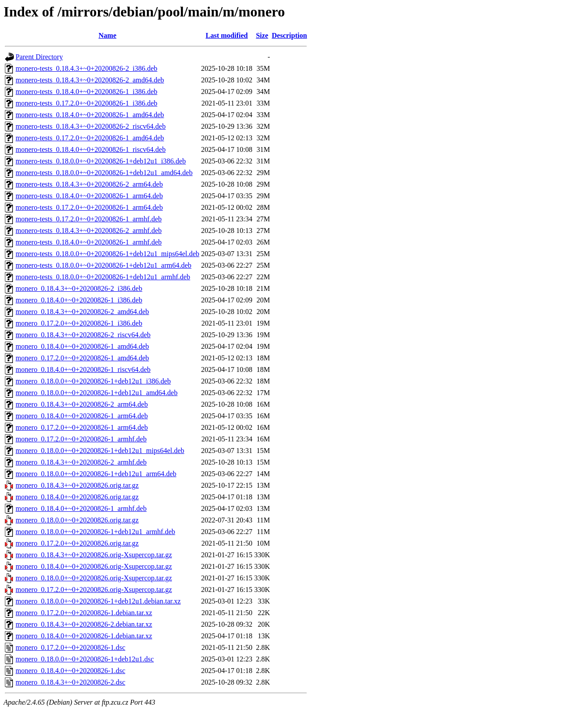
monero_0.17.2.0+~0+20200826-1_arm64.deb (82, 427)
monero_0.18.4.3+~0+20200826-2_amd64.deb (82, 311)
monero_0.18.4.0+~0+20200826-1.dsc (70, 670)
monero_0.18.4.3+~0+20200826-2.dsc (70, 682)
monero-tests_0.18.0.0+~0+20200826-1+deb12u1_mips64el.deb (108, 253)
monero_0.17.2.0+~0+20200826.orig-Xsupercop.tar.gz (94, 589)
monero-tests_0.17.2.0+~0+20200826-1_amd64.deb (90, 138)
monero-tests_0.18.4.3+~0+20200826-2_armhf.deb (89, 230)
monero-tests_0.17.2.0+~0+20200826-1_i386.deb (86, 103)
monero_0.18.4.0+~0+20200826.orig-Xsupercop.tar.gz (94, 566)
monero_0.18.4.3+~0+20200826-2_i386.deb (79, 288)
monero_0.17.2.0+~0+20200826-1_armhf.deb (81, 439)
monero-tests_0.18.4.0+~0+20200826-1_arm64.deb (89, 196)
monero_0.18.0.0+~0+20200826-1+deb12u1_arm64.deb (96, 473)
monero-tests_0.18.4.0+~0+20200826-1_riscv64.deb (91, 149)
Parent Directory (39, 57)
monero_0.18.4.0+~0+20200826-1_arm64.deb (82, 416)
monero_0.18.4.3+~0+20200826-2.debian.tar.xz (84, 624)
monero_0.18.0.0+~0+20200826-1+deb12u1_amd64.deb (97, 392)
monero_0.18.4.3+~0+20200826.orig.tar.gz (77, 485)
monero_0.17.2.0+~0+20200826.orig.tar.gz (77, 543)
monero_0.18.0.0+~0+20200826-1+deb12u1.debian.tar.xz (98, 601)
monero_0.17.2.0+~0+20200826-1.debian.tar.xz (84, 612)
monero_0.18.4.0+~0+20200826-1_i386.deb (79, 300)
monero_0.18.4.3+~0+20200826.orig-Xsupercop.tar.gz (94, 555)
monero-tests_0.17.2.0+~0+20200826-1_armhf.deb (89, 219)
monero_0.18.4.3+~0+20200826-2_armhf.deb (81, 462)
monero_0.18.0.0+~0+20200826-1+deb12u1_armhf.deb (95, 531)
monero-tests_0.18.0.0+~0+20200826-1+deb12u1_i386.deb (101, 161)
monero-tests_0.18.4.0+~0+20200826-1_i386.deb (86, 91)
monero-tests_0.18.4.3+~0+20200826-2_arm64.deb (89, 184)
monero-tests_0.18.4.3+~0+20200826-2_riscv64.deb (91, 126)
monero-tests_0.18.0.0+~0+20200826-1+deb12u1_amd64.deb (104, 172)
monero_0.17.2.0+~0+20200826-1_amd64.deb (82, 358)
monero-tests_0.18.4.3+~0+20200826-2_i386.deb (86, 68)
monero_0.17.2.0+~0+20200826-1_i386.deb (79, 323)
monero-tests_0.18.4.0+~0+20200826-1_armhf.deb (89, 242)
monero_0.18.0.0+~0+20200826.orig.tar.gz (77, 520)
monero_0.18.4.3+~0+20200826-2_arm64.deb (82, 404)
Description (289, 35)
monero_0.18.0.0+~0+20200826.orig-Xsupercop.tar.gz (94, 578)
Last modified (227, 35)
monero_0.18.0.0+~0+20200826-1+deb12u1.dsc (85, 659)
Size (262, 35)
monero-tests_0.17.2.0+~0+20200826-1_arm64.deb (89, 207)
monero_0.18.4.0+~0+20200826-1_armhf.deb (81, 508)
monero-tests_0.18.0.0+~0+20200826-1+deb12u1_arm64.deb (103, 265)
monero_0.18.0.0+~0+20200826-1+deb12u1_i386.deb (93, 381)
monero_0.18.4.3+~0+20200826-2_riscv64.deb (83, 335)
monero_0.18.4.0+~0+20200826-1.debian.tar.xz (84, 636)
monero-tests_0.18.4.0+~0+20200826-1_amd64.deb (90, 114)
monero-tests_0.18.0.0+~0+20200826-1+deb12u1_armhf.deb (103, 277)
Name (107, 35)
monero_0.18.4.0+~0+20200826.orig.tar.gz (77, 497)
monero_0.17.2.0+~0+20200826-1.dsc (70, 647)
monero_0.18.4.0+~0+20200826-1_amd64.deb (82, 346)
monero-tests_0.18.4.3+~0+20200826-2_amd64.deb (90, 80)
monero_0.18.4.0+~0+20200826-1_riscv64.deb (83, 369)
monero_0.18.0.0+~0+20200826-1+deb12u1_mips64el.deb (100, 450)
